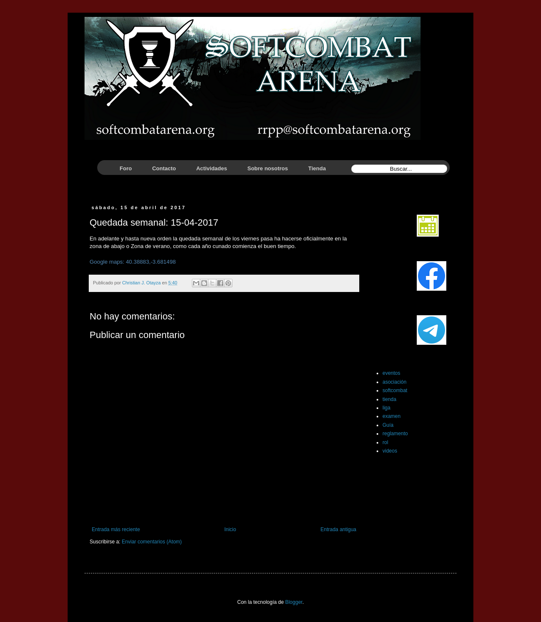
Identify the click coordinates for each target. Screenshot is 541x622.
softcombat (395, 390)
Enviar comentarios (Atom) (152, 542)
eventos (391, 373)
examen (392, 416)
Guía (388, 425)
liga (387, 408)
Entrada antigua (338, 529)
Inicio (230, 529)
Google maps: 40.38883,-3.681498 (133, 262)
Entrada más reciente (116, 529)
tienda (389, 399)
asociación (395, 382)
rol (385, 442)
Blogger (294, 602)
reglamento (395, 433)
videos (390, 451)
